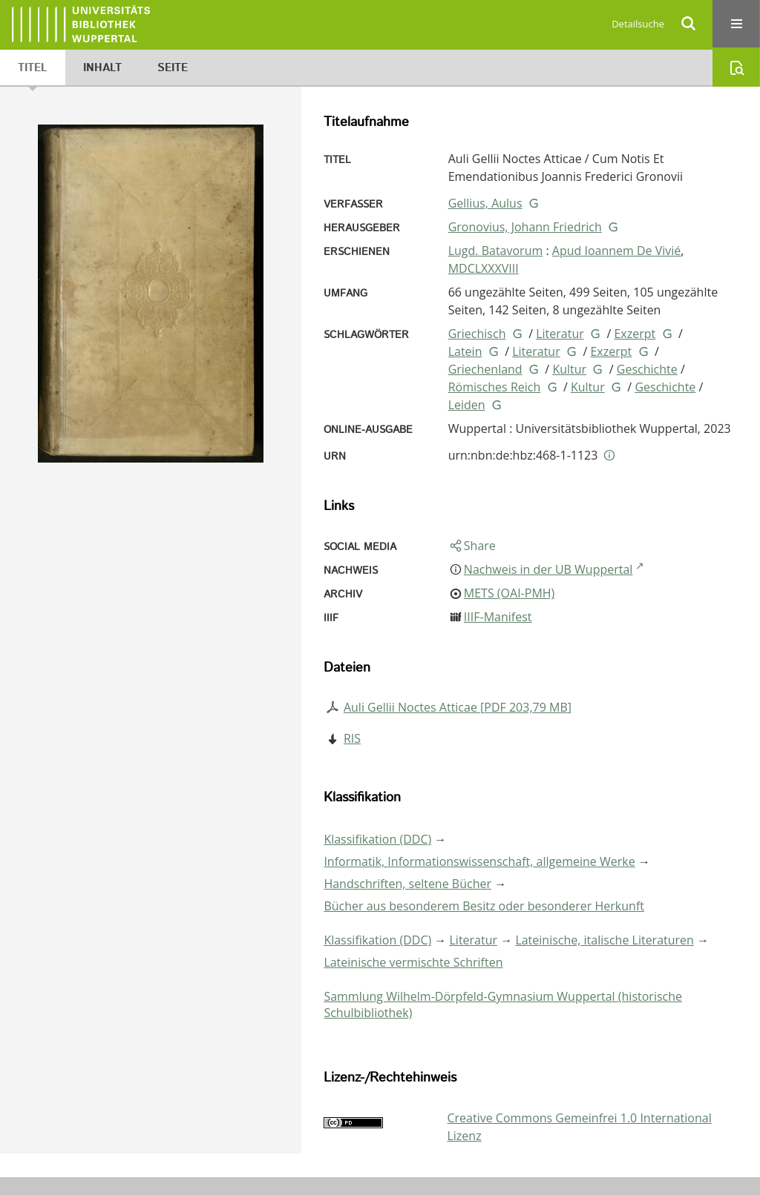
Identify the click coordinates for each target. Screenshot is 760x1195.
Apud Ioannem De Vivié (616, 250)
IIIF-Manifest (498, 617)
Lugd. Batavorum (495, 250)
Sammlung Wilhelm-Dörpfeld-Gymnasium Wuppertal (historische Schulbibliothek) (503, 1004)
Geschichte (647, 369)
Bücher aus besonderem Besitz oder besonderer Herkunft (484, 906)
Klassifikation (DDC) (377, 839)
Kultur (569, 369)
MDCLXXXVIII (483, 268)
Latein (465, 351)
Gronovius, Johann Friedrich (525, 227)
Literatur (560, 333)
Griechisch (477, 333)
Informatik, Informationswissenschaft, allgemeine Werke (479, 861)
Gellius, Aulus (485, 203)
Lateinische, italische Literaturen (604, 940)
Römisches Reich (494, 387)
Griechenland (485, 369)
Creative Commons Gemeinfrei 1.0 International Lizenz (579, 1127)
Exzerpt (634, 333)
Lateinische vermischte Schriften (413, 962)
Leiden (466, 405)
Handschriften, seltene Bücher (407, 883)
